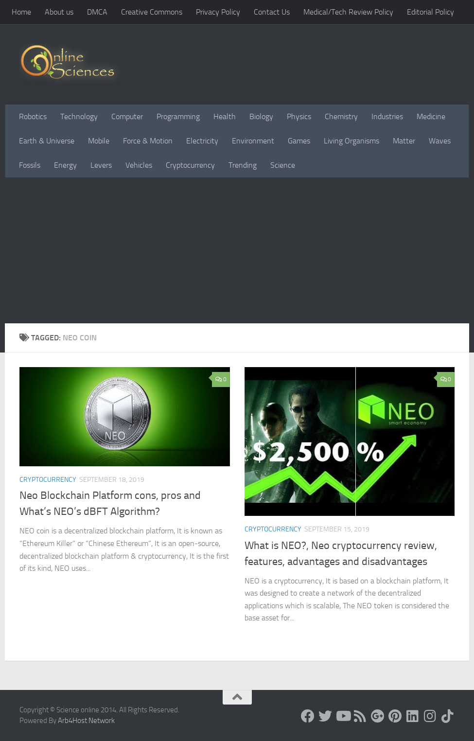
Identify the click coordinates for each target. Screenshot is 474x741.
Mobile (98, 140)
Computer (127, 116)
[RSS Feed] (360, 716)
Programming (178, 116)
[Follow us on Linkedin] (413, 716)
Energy (65, 165)
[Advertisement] (237, 250)
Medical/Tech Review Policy (348, 12)
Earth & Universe (46, 140)
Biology (261, 116)
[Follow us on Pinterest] (395, 716)
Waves (440, 140)
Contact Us (272, 12)
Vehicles (138, 165)
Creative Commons (151, 12)
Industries (387, 116)
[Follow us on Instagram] (430, 716)
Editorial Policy (430, 12)
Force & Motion (148, 140)
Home (21, 12)
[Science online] (308, 716)
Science (282, 165)
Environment (253, 140)
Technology (79, 116)
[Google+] (378, 716)
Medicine (431, 116)
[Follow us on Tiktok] (448, 716)
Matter (404, 140)
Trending (242, 165)
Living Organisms (351, 140)
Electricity (202, 140)
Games (299, 140)
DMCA (97, 12)
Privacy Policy (218, 12)
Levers (101, 165)
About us (59, 12)
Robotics (33, 116)
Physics (299, 116)
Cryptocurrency (190, 165)
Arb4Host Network (86, 720)
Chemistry (341, 116)
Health (224, 116)
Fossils (29, 165)
